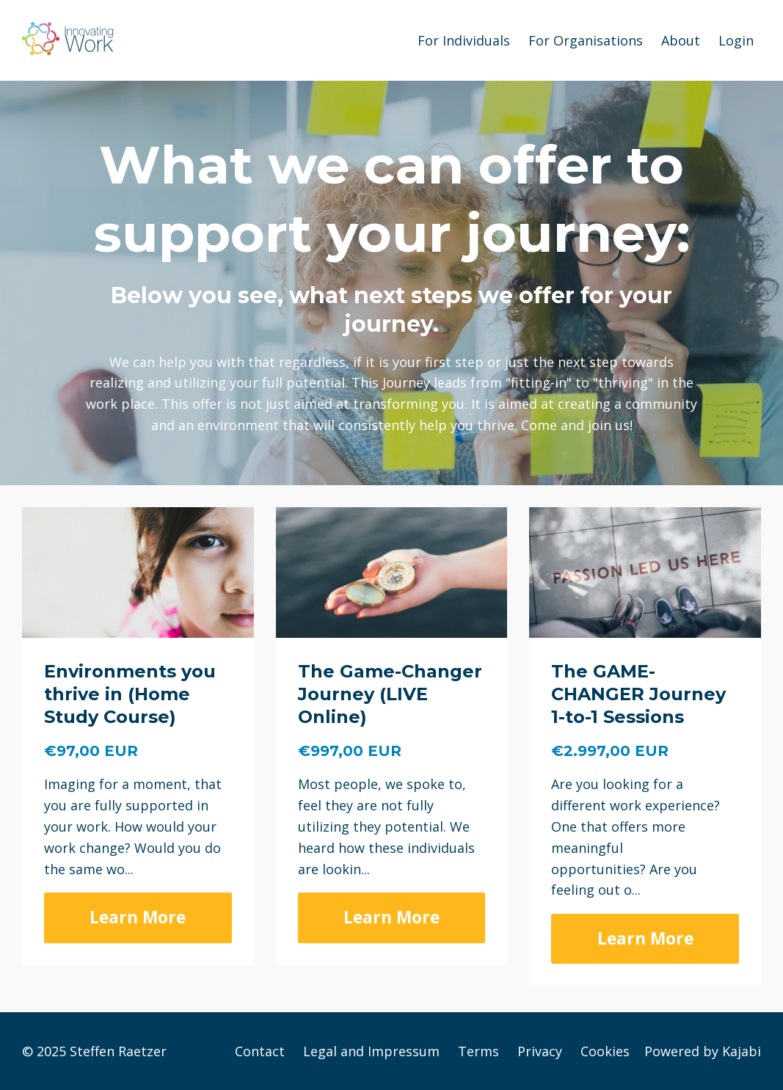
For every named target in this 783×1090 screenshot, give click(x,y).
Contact (260, 1051)
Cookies (605, 1051)
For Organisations (585, 40)
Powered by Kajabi (702, 1051)
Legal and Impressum (371, 1051)
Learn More (138, 917)
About (680, 40)
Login (736, 40)
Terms (478, 1051)
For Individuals (464, 40)
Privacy (539, 1051)
